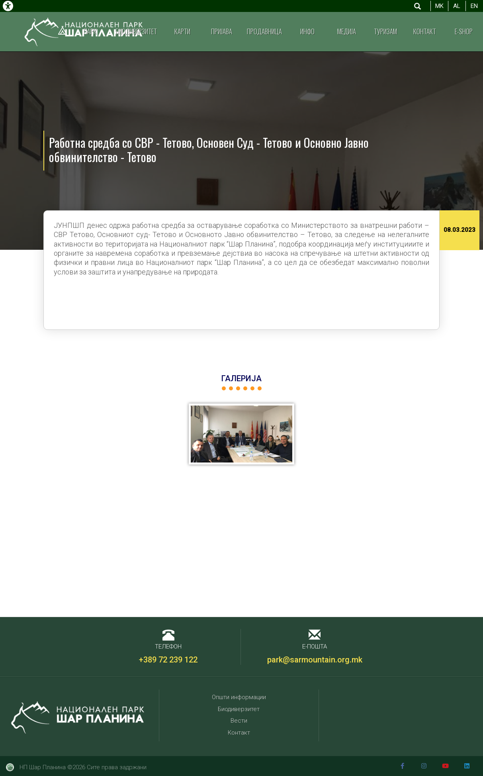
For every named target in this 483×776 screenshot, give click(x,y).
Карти (182, 31)
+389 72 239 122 (168, 659)
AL (456, 6)
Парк (90, 31)
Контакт (424, 31)
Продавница (264, 31)
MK (439, 6)
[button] (241, 434)
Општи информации (239, 697)
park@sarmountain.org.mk (314, 659)
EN (474, 6)
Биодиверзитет (136, 31)
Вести (239, 720)
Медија (346, 31)
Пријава (221, 31)
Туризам (385, 31)
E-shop (464, 31)
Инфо (307, 31)
